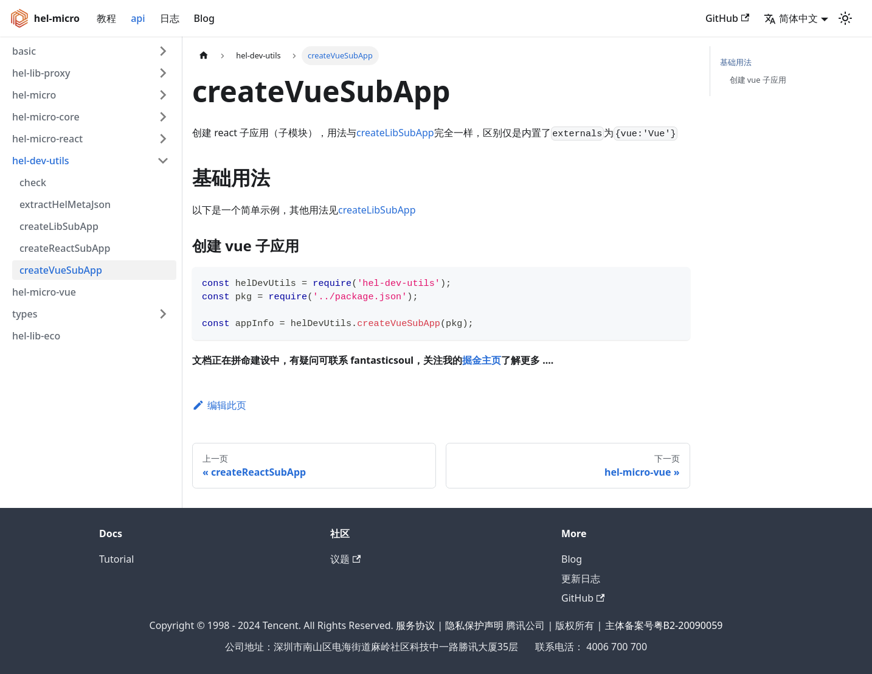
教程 (106, 18)
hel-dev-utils (40, 160)
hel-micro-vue (44, 292)
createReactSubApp (64, 248)
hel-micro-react (47, 138)
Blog (204, 18)
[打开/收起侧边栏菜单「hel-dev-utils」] (163, 160)
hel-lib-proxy (41, 73)
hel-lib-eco (36, 335)
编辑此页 (219, 405)
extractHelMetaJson (65, 204)
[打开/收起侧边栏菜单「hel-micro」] (163, 95)
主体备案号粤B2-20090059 (664, 625)
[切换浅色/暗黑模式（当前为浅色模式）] (845, 18)
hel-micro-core (46, 116)
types (24, 314)
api (138, 18)
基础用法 (736, 62)
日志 (169, 18)
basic (24, 51)
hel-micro (34, 95)
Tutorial (116, 559)
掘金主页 (481, 360)
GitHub (727, 18)
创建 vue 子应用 (758, 79)
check (32, 182)
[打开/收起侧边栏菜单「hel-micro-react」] (163, 138)
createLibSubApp (59, 226)
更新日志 (580, 578)
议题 (345, 559)
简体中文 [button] (791, 18)
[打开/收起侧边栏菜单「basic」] (163, 51)
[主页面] (203, 55)
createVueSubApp (60, 270)
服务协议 (415, 625)
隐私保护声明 (474, 625)
